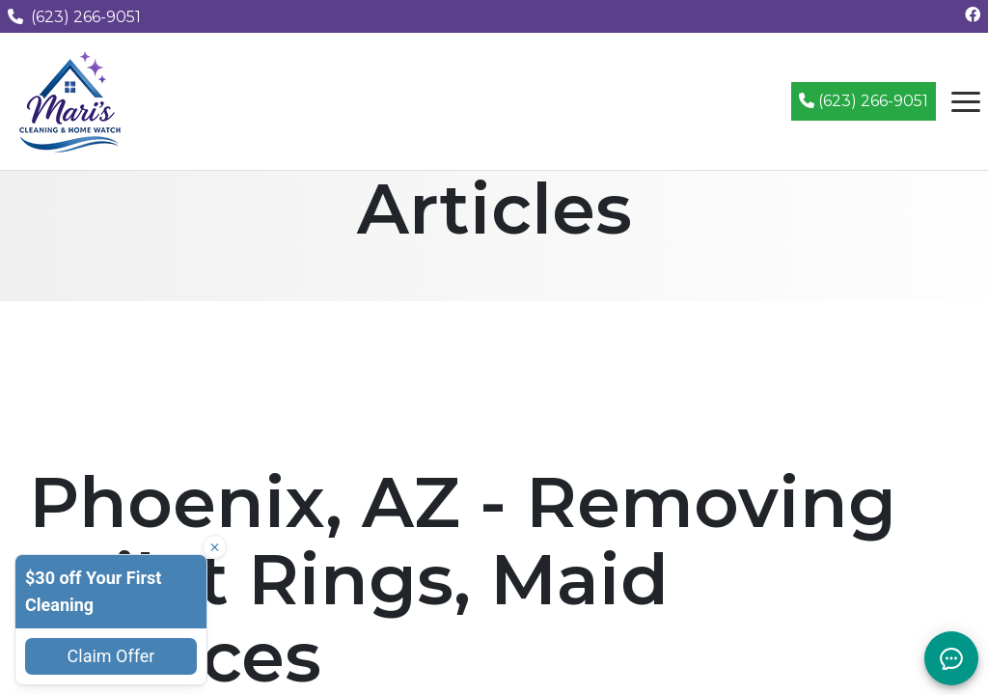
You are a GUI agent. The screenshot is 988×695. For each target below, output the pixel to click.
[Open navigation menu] (965, 101)
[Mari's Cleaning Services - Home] (70, 100)
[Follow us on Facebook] (972, 15)
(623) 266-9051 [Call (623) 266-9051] (863, 101)
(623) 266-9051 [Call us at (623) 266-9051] (74, 17)
